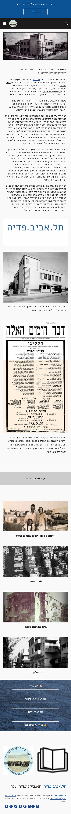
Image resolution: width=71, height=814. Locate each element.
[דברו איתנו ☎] (35, 712)
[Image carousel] (35, 232)
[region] (35, 9)
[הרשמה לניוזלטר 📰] (35, 699)
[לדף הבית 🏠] (35, 686)
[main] (35, 139)
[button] (4, 23)
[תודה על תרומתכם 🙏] (35, 725)
